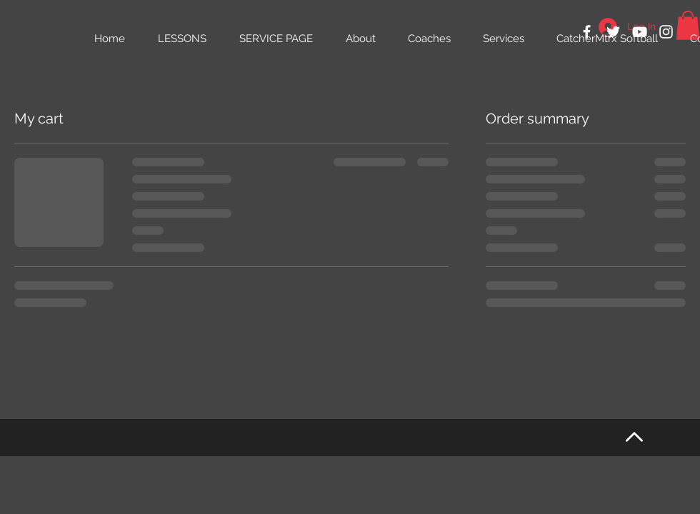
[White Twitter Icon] (613, 32)
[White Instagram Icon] (666, 32)
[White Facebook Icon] (587, 32)
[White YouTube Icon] (640, 32)
